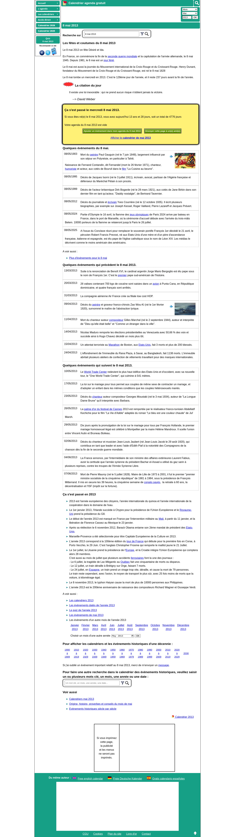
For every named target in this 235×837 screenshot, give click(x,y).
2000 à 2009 (158, 653)
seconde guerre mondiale (122, 56)
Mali (161, 518)
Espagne (94, 569)
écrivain (112, 202)
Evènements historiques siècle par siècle (92, 708)
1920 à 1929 (85, 653)
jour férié (109, 60)
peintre (94, 154)
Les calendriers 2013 (81, 600)
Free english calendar (90, 778)
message (163, 665)
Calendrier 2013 (183, 717)
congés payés (152, 482)
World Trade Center (95, 372)
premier (122, 275)
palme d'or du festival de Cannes (103, 409)
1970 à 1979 (131, 653)
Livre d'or (131, 833)
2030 (186, 653)
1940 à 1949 (103, 653)
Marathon (114, 344)
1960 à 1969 (122, 653)
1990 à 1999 (149, 653)
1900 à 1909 (67, 653)
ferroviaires (137, 558)
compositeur (116, 320)
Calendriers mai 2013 (81, 699)
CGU (85, 833)
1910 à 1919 (76, 653)
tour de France (135, 541)
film (124, 168)
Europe (130, 550)
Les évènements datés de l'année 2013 (92, 605)
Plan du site (114, 833)
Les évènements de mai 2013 (86, 615)
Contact (146, 833)
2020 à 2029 (177, 653)
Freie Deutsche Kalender (127, 778)
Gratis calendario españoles (168, 778)
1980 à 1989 (140, 653)
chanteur (97, 396)
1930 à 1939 (94, 653)
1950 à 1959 (113, 653)
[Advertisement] (120, 14)
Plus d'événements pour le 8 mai (88, 258)
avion (156, 283)
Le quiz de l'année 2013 (83, 610)
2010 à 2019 (167, 653)
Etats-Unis (145, 344)
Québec (125, 562)
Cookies (98, 833)
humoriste (70, 168)
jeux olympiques (139, 214)
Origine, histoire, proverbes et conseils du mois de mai (100, 704)
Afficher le (130, 137)
